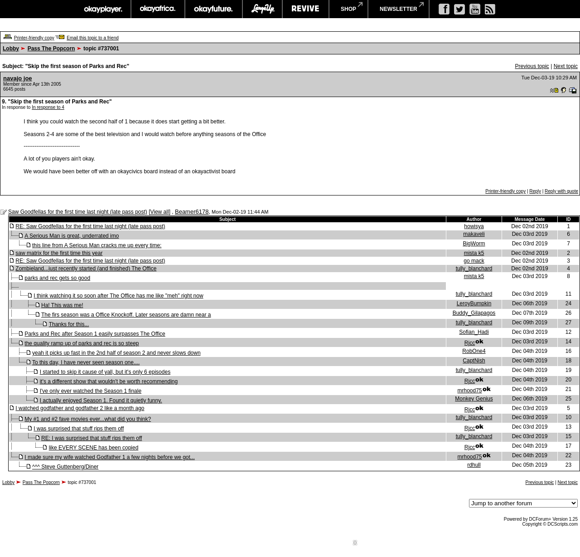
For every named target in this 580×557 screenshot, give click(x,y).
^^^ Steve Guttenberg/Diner (65, 467)
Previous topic (532, 66)
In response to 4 (48, 107)
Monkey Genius (474, 399)
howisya (473, 226)
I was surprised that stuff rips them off (79, 428)
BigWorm (474, 243)
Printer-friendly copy (34, 37)
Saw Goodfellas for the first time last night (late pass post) (77, 212)
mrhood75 (469, 390)
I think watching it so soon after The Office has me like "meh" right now (118, 296)
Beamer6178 (191, 211)
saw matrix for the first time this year (58, 253)
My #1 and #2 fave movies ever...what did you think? (87, 419)
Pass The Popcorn (51, 48)
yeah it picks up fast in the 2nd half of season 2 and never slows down (116, 353)
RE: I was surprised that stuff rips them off (91, 438)
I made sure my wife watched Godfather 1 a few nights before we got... (109, 457)
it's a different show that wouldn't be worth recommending (109, 381)
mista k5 (474, 253)
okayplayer (102, 9)
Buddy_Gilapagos (474, 313)
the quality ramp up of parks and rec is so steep (81, 343)
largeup (262, 9)
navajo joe (17, 78)
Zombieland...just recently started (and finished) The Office (85, 268)
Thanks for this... (69, 324)
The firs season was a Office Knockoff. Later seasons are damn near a (126, 315)
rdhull (473, 465)
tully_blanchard (474, 268)
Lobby (11, 48)
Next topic (566, 66)
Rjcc (469, 343)
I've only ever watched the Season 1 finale (90, 391)
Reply (535, 191)
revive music (306, 9)
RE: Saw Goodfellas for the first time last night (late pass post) (90, 226)
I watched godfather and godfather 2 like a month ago (79, 408)
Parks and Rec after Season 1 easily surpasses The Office (94, 334)
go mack (474, 261)
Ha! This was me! (62, 305)
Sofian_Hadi (473, 332)
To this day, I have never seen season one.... (86, 362)
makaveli (473, 234)
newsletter (398, 9)
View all (159, 212)
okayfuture (213, 9)
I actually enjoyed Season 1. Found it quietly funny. (101, 400)
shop (348, 9)
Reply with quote (561, 191)
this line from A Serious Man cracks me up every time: (96, 245)
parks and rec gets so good (57, 278)
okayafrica (157, 9)
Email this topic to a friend (93, 37)
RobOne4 (473, 351)
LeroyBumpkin (474, 303)
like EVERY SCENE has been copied (94, 448)
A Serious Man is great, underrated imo (71, 236)
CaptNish (474, 360)
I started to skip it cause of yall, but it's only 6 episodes (105, 372)
